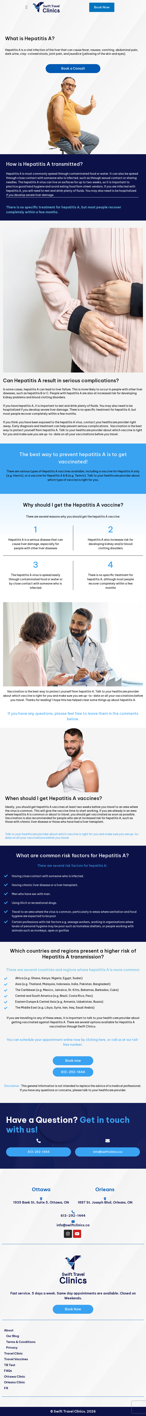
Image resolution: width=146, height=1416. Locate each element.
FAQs (8, 1371)
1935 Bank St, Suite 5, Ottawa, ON (41, 1202)
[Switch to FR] (73, 1388)
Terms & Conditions (20, 1342)
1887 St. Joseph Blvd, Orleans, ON (105, 1202)
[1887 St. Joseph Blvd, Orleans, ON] (104, 1198)
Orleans (105, 1189)
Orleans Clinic (14, 1382)
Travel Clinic (13, 1353)
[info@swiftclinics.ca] (73, 1221)
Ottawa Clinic (14, 1376)
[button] (26, 7)
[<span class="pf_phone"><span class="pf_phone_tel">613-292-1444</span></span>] (73, 1212)
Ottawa (41, 1189)
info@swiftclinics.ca (73, 1225)
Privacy (12, 1347)
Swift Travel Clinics (69, 1411)
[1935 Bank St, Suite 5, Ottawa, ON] (41, 1198)
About (9, 1330)
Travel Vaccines (16, 1359)
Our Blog (12, 1336)
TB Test (9, 1365)
